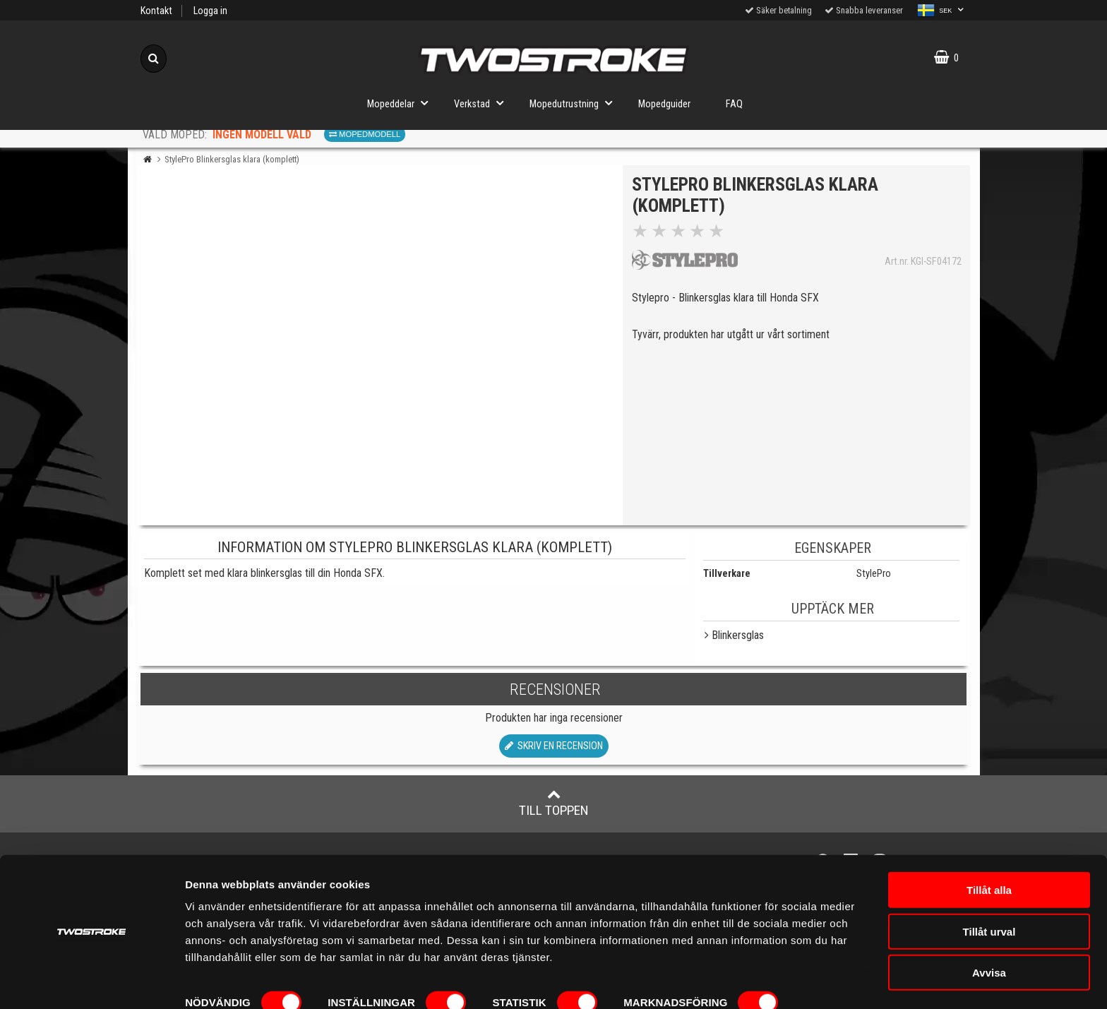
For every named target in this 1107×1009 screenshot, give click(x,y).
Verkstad (483, 102)
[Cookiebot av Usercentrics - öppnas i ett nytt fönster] (91, 981)
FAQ (734, 104)
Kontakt (156, 11)
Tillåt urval (989, 889)
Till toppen (554, 802)
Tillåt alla (989, 847)
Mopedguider (664, 104)
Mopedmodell (364, 134)
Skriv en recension (554, 746)
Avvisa (989, 930)
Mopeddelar (401, 102)
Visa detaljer (216, 981)
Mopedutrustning (575, 102)
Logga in (210, 11)
